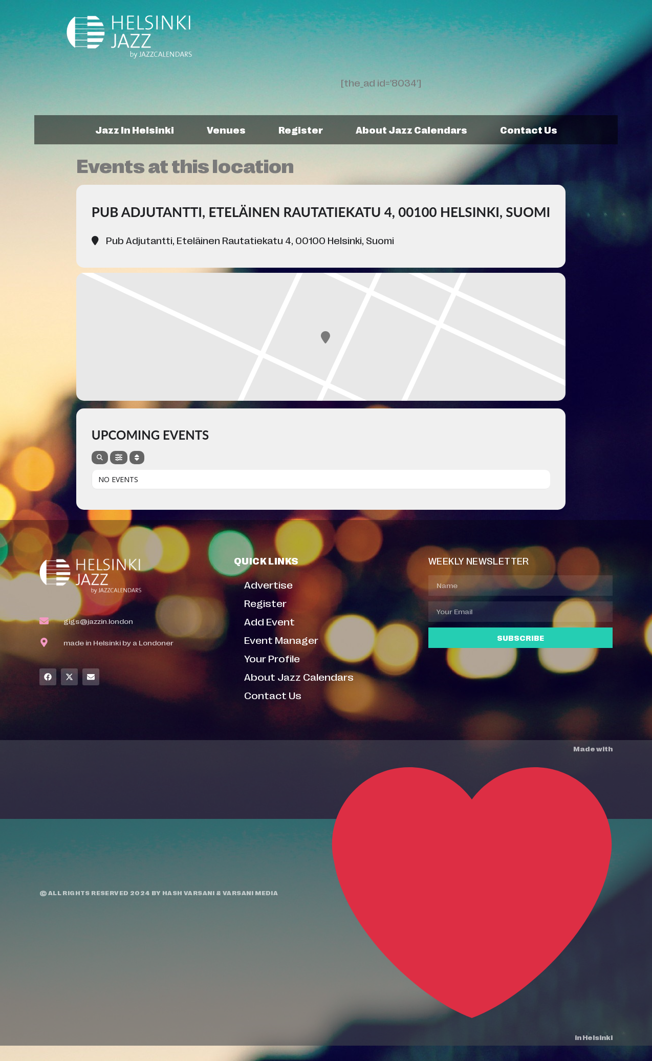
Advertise (268, 584)
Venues (226, 129)
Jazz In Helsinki (134, 129)
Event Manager (281, 639)
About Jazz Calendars (411, 129)
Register (300, 129)
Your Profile (272, 658)
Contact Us (528, 129)
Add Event (269, 621)
